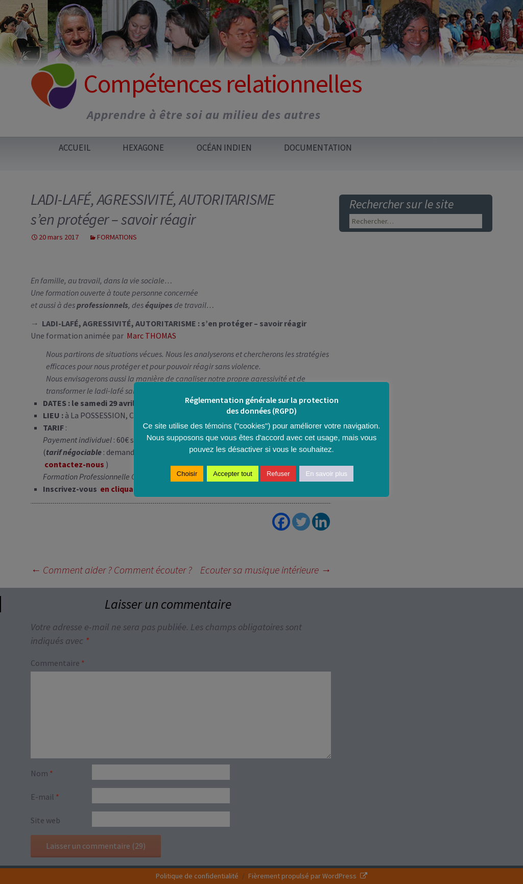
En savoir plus (326, 473)
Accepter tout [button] (232, 473)
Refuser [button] (278, 473)
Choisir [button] (187, 473)
